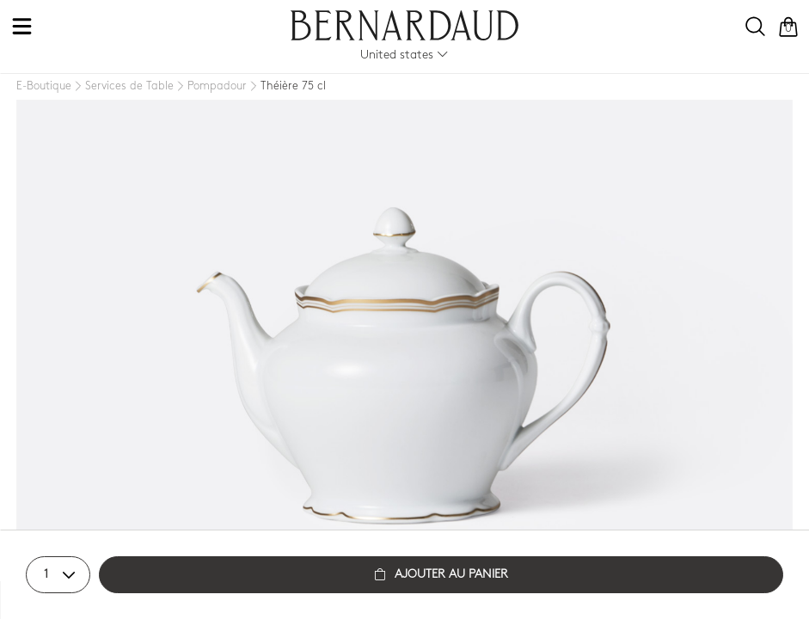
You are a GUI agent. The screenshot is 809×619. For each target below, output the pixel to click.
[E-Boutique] (43, 86)
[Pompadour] (210, 86)
